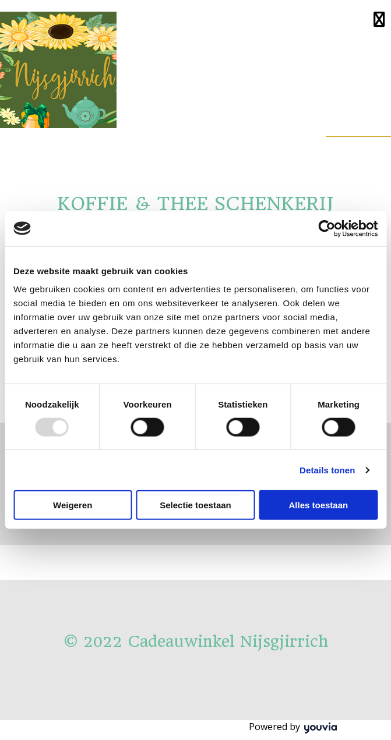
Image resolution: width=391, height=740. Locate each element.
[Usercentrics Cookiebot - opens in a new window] (327, 228)
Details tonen (327, 470)
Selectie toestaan (195, 505)
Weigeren (72, 505)
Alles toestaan (318, 505)
